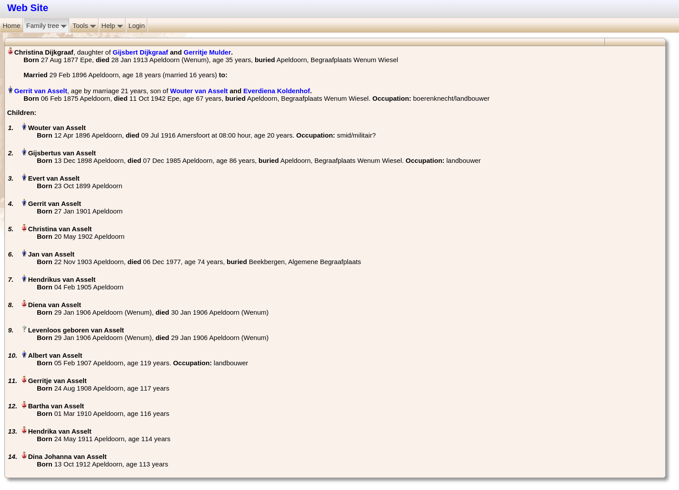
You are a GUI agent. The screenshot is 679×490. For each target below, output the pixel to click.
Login (137, 25)
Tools (83, 25)
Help (112, 25)
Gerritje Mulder (207, 52)
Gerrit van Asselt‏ (40, 91)
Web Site (27, 7)
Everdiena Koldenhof (276, 91)
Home (11, 25)
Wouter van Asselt (199, 91)
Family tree (46, 25)
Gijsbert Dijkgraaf (140, 52)
